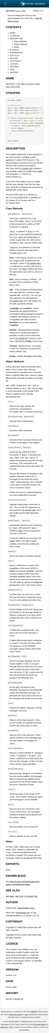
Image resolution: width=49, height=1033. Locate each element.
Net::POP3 (10, 11)
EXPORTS (14, 50)
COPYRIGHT (15, 61)
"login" (20, 531)
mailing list (3, 1027)
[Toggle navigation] (5, 3)
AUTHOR (14, 58)
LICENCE (14, 64)
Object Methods (20, 44)
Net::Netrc (10, 896)
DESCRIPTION (16, 38)
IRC (11, 1027)
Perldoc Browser (33, 4)
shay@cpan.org (22, 913)
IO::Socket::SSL (26, 168)
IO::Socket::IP (21, 338)
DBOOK (34, 1011)
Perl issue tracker (39, 1024)
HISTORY (14, 72)
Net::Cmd (19, 896)
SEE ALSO (14, 55)
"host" (24, 269)
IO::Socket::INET (34, 263)
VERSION (14, 67)
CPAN (23, 11)
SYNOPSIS (15, 36)
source (18, 11)
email (26, 1014)
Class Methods (20, 41)
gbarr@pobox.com (26, 908)
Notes (16, 47)
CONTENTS (13, 27)
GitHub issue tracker (15, 1014)
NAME (12, 33)
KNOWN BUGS (16, 53)
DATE (12, 69)
